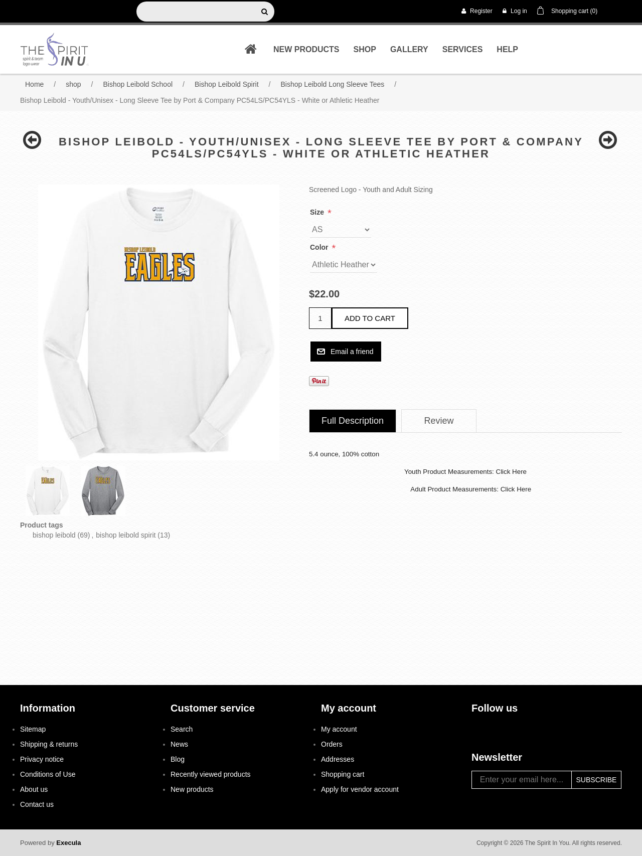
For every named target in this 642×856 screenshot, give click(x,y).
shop (365, 49)
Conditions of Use (48, 774)
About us (34, 789)
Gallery (409, 49)
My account (339, 729)
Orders (332, 744)
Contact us (37, 804)
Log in (515, 11)
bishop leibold (54, 535)
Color (320, 247)
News (179, 744)
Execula (68, 842)
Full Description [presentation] (353, 421)
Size (318, 212)
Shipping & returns (49, 744)
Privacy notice (42, 759)
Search (182, 729)
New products (306, 49)
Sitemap (33, 729)
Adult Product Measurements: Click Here (470, 489)
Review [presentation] (439, 421)
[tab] (352, 421)
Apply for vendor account (360, 789)
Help (507, 49)
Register (477, 11)
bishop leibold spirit (125, 535)
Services (462, 49)
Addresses (337, 759)
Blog (178, 759)
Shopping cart (342, 774)
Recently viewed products (211, 774)
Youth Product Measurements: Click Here (465, 471)
